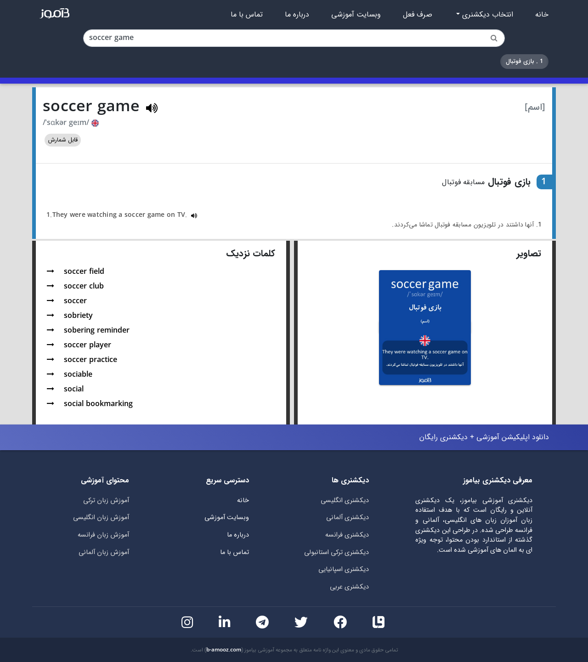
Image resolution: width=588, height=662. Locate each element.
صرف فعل (417, 14)
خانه (541, 14)
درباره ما (297, 14)
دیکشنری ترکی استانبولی (336, 552)
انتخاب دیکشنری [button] (486, 14)
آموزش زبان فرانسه (103, 535)
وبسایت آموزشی (356, 14)
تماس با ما (247, 14)
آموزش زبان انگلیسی (101, 517)
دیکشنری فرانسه (347, 535)
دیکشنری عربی (349, 587)
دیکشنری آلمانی (347, 517)
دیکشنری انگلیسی (345, 500)
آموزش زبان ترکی (106, 500)
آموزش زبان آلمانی (104, 552)
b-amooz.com (223, 650)
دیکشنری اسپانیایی (343, 569)
